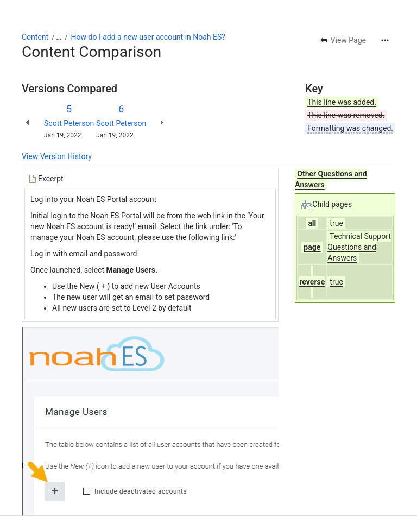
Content (35, 37)
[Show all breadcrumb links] (58, 36)
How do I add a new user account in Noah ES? (148, 37)
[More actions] (385, 40)
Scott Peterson (69, 123)
